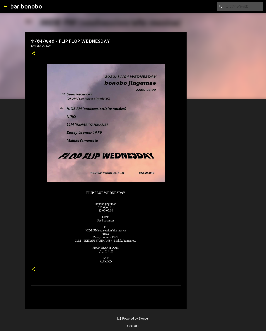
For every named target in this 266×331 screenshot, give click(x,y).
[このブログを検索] (243, 6)
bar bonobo (26, 6)
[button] (33, 53)
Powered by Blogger (133, 318)
